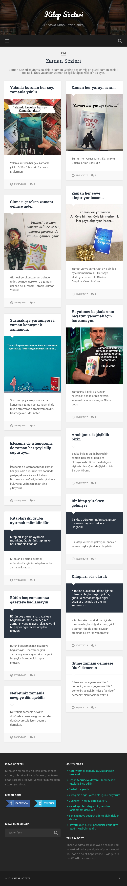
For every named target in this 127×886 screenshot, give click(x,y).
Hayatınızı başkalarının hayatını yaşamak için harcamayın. (93, 316)
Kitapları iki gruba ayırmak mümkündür (29, 520)
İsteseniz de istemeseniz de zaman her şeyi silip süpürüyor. (31, 448)
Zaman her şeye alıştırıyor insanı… (88, 195)
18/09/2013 (20, 500)
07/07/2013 (20, 675)
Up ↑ (119, 878)
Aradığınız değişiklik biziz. (90, 436)
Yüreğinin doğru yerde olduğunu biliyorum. (95, 795)
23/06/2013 (82, 707)
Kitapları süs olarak (89, 576)
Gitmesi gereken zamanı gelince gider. (31, 204)
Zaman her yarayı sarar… (94, 87)
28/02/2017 (82, 483)
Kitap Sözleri (63, 14)
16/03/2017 (82, 294)
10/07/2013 (82, 645)
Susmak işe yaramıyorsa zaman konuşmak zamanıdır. (32, 325)
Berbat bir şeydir (79, 789)
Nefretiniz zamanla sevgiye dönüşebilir (27, 695)
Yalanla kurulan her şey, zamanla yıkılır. (32, 89)
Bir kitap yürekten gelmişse (88, 503)
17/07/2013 (20, 580)
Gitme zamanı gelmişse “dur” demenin (92, 665)
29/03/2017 (20, 184)
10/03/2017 (20, 425)
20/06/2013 (20, 737)
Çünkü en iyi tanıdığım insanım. (88, 800)
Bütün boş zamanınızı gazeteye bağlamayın (29, 599)
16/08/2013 (82, 559)
